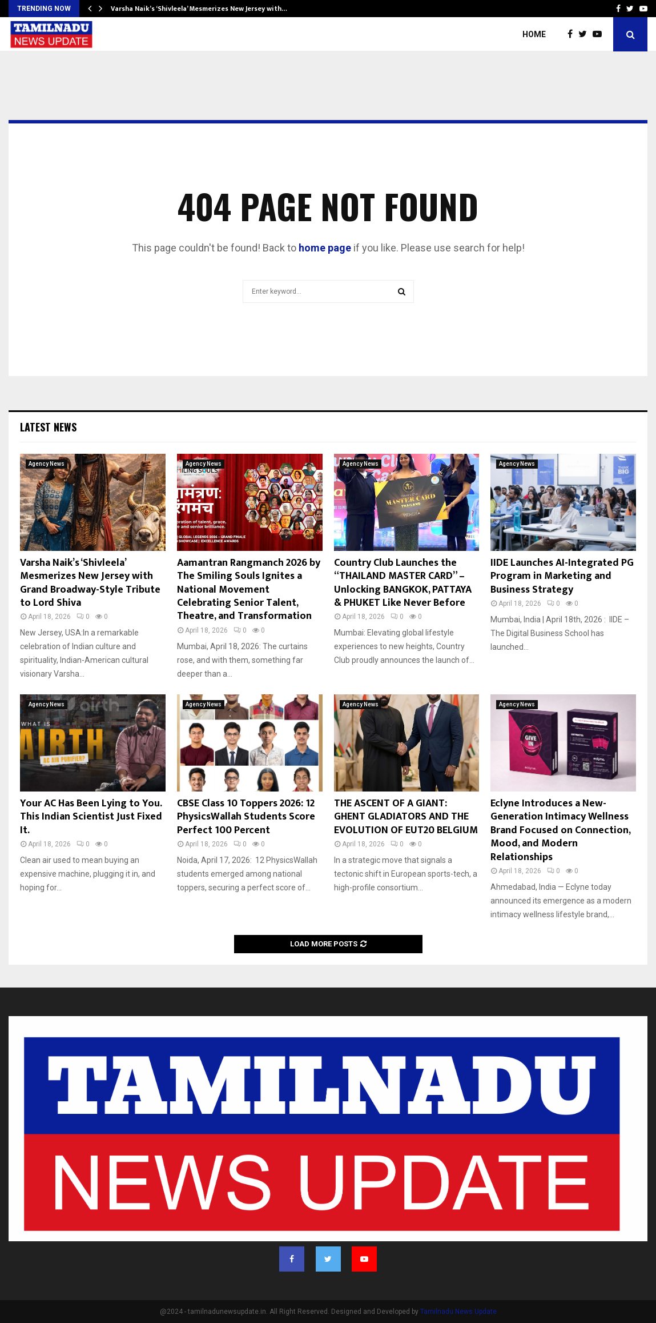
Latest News (48, 426)
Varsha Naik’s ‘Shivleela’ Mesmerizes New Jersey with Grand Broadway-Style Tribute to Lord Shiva (90, 582)
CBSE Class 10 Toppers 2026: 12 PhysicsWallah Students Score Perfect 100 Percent (246, 817)
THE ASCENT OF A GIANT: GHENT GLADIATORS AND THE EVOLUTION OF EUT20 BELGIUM (406, 817)
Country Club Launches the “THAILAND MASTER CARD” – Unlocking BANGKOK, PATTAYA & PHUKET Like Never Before (403, 582)
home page (325, 248)
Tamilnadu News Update (458, 1312)
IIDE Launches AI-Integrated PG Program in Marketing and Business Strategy (562, 576)
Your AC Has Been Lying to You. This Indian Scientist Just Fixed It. (91, 817)
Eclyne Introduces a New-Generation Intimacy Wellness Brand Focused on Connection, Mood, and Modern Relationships (560, 830)
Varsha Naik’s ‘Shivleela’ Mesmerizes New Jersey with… (199, 8)
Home (534, 34)
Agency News (47, 464)
